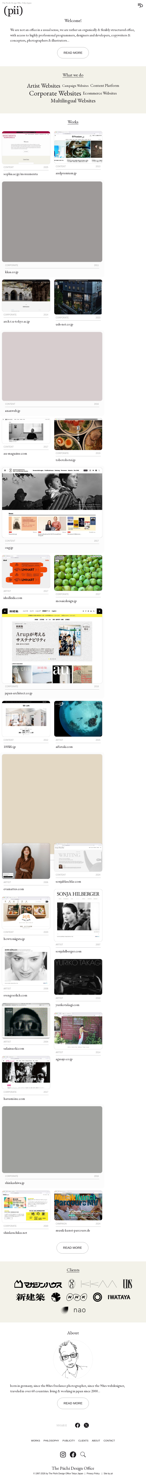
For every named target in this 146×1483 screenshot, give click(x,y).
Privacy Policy (93, 1473)
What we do (73, 75)
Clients (83, 1441)
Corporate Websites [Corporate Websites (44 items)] (55, 93)
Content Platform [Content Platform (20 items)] (104, 85)
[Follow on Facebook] (73, 1455)
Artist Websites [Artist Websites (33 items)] (43, 85)
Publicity (69, 1441)
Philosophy (51, 1441)
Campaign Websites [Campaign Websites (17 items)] (75, 85)
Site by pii (108, 1473)
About (96, 1441)
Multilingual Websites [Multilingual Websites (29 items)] (73, 100)
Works (73, 122)
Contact (109, 1441)
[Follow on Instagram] (63, 1455)
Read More (73, 52)
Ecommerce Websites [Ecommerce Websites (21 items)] (100, 93)
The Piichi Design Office (73, 1468)
